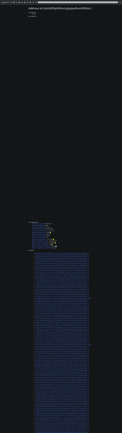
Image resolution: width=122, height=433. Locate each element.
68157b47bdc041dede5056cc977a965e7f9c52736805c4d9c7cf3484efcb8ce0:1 (62, 408)
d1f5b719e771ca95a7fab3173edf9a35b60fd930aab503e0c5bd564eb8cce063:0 (62, 319)
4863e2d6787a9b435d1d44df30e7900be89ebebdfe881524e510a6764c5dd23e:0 (62, 303)
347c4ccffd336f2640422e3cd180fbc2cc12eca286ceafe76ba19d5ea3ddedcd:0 (62, 398)
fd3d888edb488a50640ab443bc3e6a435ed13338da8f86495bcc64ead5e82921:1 (62, 280)
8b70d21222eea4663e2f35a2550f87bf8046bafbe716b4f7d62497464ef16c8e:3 (62, 352)
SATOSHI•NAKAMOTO (38, 235)
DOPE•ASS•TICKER (38, 224)
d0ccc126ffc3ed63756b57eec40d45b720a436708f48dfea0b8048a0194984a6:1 (62, 370)
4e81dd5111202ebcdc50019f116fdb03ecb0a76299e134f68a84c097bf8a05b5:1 (62, 377)
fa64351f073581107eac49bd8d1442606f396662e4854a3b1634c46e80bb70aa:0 (62, 373)
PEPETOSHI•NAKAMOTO (39, 238)
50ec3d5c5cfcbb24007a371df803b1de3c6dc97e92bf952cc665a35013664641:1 (62, 305)
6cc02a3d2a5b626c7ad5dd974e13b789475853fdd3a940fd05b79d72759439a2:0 (62, 369)
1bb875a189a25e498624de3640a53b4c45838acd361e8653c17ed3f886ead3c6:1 (62, 395)
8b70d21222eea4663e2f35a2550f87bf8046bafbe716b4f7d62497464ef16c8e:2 (62, 350)
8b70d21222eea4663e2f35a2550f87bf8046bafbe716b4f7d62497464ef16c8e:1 (62, 349)
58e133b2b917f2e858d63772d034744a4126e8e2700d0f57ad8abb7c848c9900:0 (62, 251)
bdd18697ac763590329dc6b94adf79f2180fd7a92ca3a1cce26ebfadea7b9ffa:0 (62, 428)
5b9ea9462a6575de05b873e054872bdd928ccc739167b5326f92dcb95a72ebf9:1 (62, 426)
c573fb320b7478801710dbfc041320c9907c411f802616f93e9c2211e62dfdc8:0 (62, 397)
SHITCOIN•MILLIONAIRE (40, 242)
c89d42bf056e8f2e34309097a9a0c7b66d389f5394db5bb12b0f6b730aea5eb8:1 (62, 380)
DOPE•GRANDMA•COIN (39, 231)
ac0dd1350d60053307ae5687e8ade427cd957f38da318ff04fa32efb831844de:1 (62, 406)
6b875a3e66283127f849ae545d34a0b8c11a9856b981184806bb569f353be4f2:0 (62, 422)
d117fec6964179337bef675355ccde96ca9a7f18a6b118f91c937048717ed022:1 (62, 282)
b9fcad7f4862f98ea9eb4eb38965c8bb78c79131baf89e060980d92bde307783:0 (62, 341)
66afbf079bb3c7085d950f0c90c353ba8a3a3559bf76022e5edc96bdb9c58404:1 (62, 255)
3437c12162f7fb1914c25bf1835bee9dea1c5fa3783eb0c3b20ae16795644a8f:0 (62, 355)
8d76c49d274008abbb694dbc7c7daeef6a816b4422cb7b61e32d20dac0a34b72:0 (62, 331)
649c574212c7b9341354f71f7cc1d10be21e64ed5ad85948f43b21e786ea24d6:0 (62, 403)
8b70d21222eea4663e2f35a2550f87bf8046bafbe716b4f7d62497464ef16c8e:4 (62, 353)
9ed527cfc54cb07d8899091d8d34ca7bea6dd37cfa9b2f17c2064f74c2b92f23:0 (62, 283)
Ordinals (5, 2)
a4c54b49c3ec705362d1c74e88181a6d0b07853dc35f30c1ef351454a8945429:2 (62, 294)
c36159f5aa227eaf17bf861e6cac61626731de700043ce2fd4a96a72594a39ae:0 (62, 375)
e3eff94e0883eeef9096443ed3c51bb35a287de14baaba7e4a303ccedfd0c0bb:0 (62, 386)
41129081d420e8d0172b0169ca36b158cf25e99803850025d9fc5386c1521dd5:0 (62, 401)
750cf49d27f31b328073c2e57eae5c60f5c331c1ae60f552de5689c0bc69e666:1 (62, 324)
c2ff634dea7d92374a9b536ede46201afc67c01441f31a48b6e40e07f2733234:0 (62, 297)
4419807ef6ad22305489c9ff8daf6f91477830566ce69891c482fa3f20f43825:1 (62, 286)
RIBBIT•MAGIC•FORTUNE (40, 241)
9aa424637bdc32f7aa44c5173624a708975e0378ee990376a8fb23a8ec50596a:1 (62, 328)
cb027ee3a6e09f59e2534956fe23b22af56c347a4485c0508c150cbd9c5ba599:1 (62, 361)
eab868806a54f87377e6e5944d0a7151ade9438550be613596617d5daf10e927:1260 (63, 291)
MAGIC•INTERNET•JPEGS (40, 239)
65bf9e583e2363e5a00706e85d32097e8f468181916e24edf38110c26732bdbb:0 (62, 384)
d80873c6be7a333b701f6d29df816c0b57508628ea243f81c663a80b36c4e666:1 (62, 325)
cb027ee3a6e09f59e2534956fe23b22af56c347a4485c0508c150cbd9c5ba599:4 (62, 366)
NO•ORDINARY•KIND (38, 228)
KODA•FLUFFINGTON (38, 233)
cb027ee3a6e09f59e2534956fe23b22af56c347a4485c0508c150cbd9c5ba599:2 (62, 363)
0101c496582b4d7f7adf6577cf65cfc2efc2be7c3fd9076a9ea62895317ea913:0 (62, 271)
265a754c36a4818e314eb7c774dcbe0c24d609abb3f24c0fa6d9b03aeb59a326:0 (62, 288)
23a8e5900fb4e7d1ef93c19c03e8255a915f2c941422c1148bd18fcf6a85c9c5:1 (62, 394)
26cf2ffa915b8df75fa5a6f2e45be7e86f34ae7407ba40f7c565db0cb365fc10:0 (62, 266)
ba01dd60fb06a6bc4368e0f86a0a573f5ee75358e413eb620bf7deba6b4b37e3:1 (62, 409)
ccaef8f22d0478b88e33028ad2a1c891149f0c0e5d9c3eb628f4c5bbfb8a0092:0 (62, 356)
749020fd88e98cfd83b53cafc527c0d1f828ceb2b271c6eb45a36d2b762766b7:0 (62, 378)
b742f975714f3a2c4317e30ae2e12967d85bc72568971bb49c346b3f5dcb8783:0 (62, 342)
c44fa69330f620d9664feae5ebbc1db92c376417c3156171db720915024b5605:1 (62, 257)
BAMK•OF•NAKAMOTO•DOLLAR (41, 244)
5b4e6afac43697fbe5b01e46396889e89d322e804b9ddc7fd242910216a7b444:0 (62, 307)
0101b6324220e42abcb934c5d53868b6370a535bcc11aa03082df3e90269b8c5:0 (62, 392)
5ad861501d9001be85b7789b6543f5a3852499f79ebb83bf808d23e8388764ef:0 (62, 419)
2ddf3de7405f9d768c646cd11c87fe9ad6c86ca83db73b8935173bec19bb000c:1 (62, 260)
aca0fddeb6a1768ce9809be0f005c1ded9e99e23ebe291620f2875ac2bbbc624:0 (62, 285)
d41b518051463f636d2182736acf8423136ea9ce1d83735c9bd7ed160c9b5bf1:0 (62, 420)
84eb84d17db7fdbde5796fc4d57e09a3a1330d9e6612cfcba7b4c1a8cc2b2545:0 (62, 308)
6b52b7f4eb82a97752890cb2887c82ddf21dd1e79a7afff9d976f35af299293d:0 (62, 302)
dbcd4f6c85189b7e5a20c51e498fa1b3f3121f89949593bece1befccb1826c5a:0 (62, 316)
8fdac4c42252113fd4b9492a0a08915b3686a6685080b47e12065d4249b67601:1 (62, 252)
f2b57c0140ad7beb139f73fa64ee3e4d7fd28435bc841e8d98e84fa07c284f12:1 (62, 269)
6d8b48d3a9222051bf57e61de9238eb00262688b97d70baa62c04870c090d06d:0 (62, 330)
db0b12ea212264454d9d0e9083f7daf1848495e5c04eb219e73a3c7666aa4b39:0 (62, 300)
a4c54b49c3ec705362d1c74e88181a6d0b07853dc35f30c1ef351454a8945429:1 (62, 293)
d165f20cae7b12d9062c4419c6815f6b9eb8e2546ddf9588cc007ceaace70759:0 (62, 314)
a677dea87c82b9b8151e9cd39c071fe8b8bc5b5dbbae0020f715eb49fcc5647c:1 (62, 339)
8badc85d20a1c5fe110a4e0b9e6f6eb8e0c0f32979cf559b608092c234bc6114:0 (62, 272)
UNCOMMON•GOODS (37, 225)
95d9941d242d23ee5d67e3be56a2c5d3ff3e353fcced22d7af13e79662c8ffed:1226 (63, 417)
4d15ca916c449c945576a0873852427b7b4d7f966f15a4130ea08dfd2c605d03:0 (62, 254)
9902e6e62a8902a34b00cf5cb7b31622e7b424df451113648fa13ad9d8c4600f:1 (62, 263)
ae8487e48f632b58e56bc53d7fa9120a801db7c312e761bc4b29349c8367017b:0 (62, 338)
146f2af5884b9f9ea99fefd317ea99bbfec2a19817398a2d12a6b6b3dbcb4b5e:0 (62, 317)
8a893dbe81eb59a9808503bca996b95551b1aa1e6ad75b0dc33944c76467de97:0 (62, 359)
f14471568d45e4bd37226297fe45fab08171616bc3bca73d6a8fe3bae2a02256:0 (62, 311)
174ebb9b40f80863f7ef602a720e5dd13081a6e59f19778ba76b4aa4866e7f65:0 (62, 321)
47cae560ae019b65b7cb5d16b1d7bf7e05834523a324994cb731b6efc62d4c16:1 (62, 275)
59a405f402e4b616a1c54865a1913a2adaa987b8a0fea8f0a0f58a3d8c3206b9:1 (62, 381)
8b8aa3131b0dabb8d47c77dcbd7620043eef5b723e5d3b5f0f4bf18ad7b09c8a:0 (62, 347)
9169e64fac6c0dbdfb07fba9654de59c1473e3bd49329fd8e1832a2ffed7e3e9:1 (62, 412)
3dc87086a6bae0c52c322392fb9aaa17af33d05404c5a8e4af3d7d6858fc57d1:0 (62, 400)
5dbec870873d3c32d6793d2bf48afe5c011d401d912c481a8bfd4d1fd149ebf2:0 (62, 423)
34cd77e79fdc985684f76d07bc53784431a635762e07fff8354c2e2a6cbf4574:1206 (63, 333)
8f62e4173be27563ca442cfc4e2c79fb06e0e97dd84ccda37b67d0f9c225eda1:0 (62, 367)
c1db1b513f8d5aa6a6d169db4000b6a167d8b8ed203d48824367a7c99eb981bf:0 (62, 391)
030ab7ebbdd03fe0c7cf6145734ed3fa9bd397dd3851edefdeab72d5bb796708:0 (62, 258)
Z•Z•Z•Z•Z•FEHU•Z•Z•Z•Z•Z (41, 230)
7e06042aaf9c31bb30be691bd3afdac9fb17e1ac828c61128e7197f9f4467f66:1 (62, 322)
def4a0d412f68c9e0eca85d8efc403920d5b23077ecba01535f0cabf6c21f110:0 (62, 265)
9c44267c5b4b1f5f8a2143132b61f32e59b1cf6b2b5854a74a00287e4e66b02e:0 (62, 296)
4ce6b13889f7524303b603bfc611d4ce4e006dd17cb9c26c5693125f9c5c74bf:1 (62, 389)
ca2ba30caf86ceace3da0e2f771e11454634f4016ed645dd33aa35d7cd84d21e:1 (62, 279)
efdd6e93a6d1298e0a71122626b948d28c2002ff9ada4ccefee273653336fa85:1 (62, 344)
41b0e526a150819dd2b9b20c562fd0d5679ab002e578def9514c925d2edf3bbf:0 (62, 387)
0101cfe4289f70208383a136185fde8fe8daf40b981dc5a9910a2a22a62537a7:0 (62, 372)
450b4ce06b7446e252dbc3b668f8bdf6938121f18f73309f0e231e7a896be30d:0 (62, 261)
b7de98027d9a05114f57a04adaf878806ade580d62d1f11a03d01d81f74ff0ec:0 (62, 415)
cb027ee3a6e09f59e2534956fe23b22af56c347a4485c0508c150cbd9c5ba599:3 (62, 364)
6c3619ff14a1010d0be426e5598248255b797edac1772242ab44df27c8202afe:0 (62, 429)
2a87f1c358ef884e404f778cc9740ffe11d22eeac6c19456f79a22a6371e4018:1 (62, 277)
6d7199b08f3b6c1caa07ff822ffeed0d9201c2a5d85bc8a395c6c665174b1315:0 (62, 274)
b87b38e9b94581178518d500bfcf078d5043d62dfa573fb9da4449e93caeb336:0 (62, 299)
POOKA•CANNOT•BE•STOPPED (41, 245)
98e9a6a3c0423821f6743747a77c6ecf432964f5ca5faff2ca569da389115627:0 (62, 289)
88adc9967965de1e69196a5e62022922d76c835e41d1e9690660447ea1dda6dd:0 (62, 405)
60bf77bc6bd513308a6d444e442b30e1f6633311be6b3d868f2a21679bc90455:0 (62, 310)
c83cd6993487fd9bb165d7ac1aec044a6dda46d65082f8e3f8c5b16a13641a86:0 (62, 345)
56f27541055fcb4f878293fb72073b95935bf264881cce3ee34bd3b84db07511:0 (62, 268)
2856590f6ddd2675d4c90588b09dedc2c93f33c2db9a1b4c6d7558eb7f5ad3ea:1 (62, 414)
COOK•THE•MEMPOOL (38, 227)
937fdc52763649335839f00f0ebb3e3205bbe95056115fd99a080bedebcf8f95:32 (62, 358)
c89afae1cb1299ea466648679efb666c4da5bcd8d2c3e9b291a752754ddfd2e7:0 (62, 411)
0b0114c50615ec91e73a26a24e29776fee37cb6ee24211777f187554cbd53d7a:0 (62, 336)
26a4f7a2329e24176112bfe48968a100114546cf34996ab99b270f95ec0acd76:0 (62, 335)
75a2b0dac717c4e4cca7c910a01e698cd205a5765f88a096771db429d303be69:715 (63, 327)
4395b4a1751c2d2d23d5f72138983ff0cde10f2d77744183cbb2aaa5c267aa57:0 (62, 313)
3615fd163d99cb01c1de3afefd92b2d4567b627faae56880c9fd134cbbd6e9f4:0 (62, 425)
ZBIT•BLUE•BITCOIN (39, 236)
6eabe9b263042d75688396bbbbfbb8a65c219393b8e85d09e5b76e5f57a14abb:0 (62, 383)
